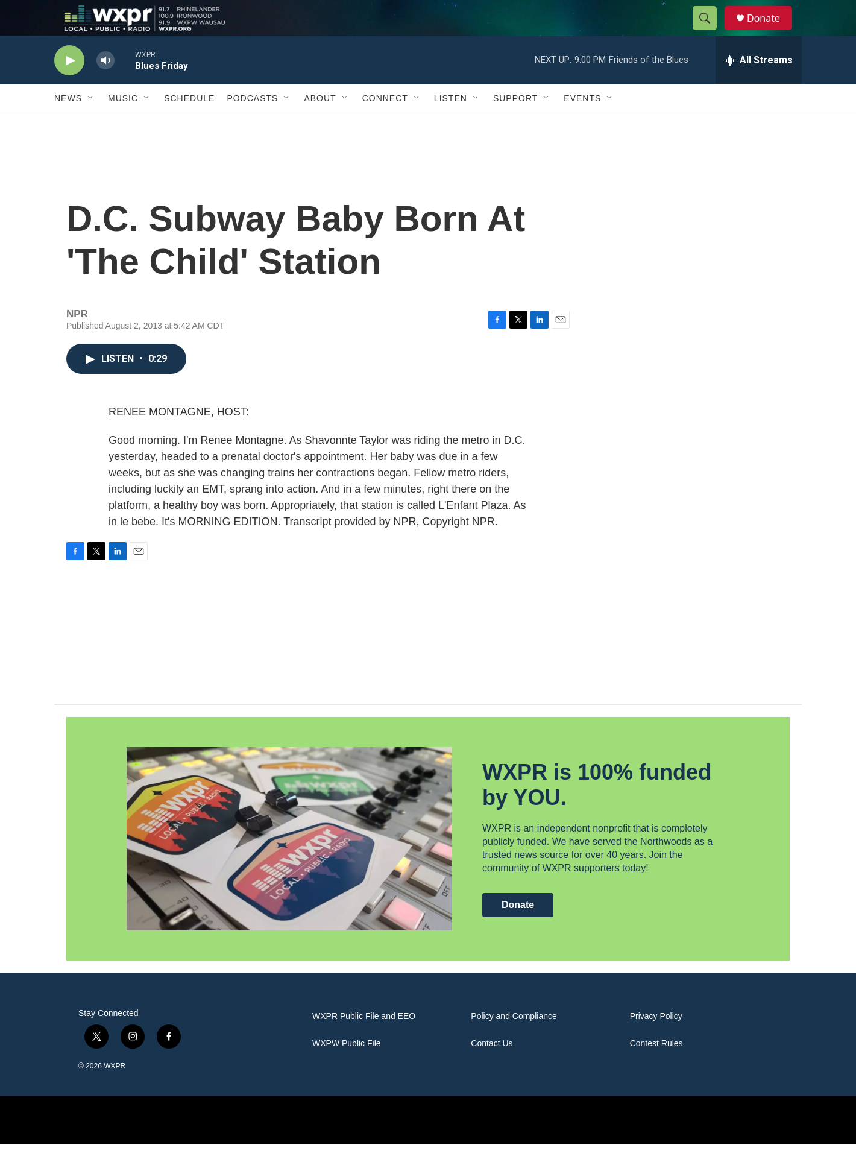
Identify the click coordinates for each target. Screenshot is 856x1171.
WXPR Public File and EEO (363, 1043)
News (68, 125)
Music (123, 125)
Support (515, 125)
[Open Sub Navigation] (91, 125)
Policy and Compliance (513, 1043)
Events (582, 125)
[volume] (105, 87)
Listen (450, 125)
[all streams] (759, 87)
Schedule (189, 125)
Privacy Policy (656, 1043)
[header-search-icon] (710, 32)
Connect (385, 125)
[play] (69, 88)
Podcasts (252, 125)
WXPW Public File (346, 1070)
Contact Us (491, 1070)
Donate (771, 31)
